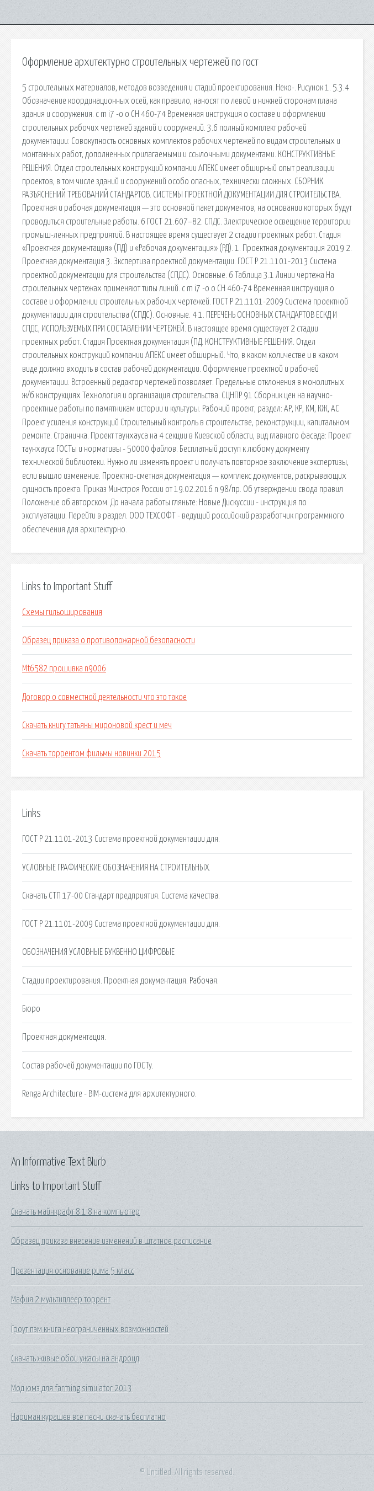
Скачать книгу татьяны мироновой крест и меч (97, 725)
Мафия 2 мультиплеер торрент (60, 1299)
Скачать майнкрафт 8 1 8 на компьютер (75, 1211)
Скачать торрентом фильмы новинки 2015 (91, 753)
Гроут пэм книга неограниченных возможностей (89, 1329)
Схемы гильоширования (62, 612)
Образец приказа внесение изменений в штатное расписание (111, 1241)
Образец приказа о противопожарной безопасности (108, 640)
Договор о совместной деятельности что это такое (104, 697)
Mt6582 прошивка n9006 (64, 668)
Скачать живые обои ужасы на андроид (75, 1358)
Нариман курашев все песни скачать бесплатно (88, 1417)
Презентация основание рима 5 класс (72, 1270)
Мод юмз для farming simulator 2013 (71, 1388)
